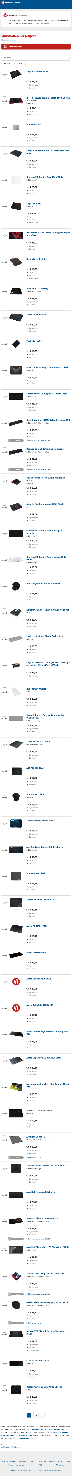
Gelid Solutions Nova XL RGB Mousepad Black (45, 479)
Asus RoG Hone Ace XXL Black (40, 1191)
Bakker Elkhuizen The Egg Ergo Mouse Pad (47, 1302)
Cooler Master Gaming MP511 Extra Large (46, 393)
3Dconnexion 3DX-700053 (39, 741)
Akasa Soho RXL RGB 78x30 (39, 1005)
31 (36, 1415)
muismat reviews (23, 1438)
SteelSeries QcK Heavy (37, 288)
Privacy (39, 1461)
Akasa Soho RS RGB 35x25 (39, 978)
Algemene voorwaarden (16, 1465)
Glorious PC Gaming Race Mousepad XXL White (46, 558)
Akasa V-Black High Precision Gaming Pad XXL (47, 1032)
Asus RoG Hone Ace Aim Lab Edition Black (46, 1165)
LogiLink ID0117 (34, 203)
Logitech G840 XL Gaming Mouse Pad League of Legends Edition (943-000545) (48, 663)
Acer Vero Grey (33, 124)
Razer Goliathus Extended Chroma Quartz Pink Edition (46, 716)
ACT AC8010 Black (35, 794)
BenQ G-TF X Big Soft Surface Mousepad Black (45, 1332)
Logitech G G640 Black (37, 71)
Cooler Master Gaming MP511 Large (44, 1386)
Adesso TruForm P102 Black (40, 899)
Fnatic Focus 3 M (34, 340)
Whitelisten (60, 1465)
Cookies (67, 1461)
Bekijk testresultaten (34, 1157)
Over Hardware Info (9, 1461)
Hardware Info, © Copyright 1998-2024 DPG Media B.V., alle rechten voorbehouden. (36, 1470)
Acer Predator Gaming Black (40, 820)
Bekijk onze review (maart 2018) (38, 440)
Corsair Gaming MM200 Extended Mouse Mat (48, 420)
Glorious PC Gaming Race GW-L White (44, 177)
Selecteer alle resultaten (13, 64)
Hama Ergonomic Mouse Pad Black (43, 583)
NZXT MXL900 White (36, 688)
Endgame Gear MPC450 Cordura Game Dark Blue (47, 152)
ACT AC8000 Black (35, 767)
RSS (40, 1465)
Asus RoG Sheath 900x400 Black (42, 1218)
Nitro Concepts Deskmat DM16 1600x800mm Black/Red (48, 99)
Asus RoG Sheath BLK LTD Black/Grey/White (47, 1247)
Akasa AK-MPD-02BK (36, 926)
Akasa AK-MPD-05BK (36, 314)
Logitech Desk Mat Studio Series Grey (44, 636)
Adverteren (22, 1461)
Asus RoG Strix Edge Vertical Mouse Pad (45, 1273)
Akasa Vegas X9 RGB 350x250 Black (43, 1057)
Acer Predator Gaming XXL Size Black (44, 846)
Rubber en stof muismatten (11, 1447)
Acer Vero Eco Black (35, 873)
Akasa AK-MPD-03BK (36, 952)
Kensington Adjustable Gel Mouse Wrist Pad (47, 609)
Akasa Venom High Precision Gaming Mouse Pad (47, 1085)
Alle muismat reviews (8, 40)
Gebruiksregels (49, 1461)
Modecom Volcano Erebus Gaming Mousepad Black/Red (48, 234)
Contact (31, 1461)
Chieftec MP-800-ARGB (37, 1360)
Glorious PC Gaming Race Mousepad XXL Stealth (46, 531)
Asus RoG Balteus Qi (36, 1136)
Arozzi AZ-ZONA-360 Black (39, 1110)
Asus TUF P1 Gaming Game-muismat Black (47, 367)
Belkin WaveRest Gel (36, 258)
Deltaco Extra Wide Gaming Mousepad (45, 448)
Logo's (59, 1461)
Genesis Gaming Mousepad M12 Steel (44, 504)
